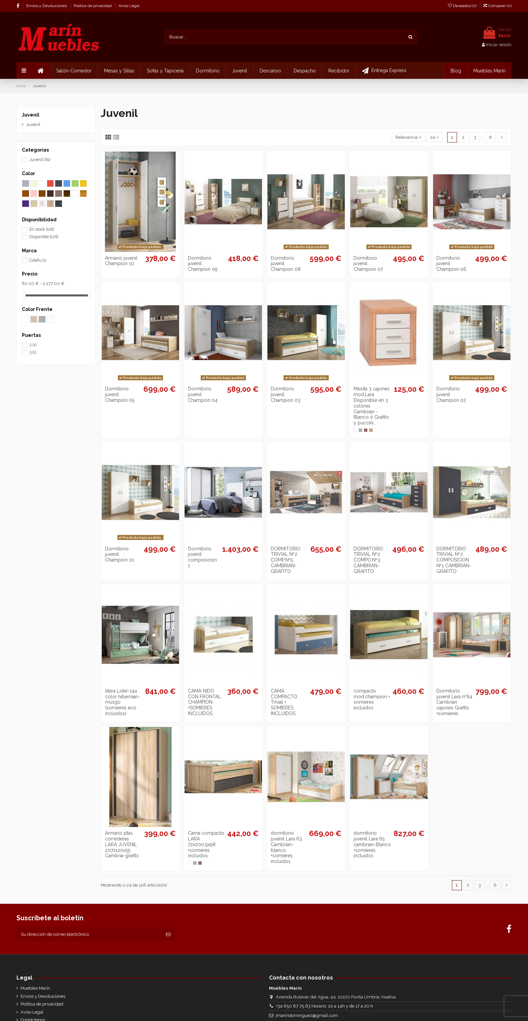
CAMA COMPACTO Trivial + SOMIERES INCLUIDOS (284, 702)
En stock (41, 229)
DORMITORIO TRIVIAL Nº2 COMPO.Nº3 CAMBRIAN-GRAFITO (368, 560)
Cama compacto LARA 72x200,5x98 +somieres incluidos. (206, 844)
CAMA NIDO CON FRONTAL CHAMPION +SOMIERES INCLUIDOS (204, 702)
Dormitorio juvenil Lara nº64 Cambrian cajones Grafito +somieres (454, 702)
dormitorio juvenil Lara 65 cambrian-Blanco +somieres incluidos (372, 844)
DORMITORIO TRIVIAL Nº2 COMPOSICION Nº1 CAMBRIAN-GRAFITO (453, 560)
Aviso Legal (129, 5)
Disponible (43, 236)
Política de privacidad (93, 5)
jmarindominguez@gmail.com (307, 1015)
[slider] (24, 295)
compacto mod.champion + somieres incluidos (372, 699)
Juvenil (30, 115)
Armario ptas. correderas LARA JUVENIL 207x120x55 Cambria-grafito (122, 844)
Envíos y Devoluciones (47, 5)
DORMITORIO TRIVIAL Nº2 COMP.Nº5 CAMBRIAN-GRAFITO (285, 560)
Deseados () (462, 5)
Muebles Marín (35, 988)
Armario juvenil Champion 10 (121, 260)
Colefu (37, 260)
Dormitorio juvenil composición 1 (202, 557)
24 (434, 137)
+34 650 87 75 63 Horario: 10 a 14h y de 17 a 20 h (324, 1006)
